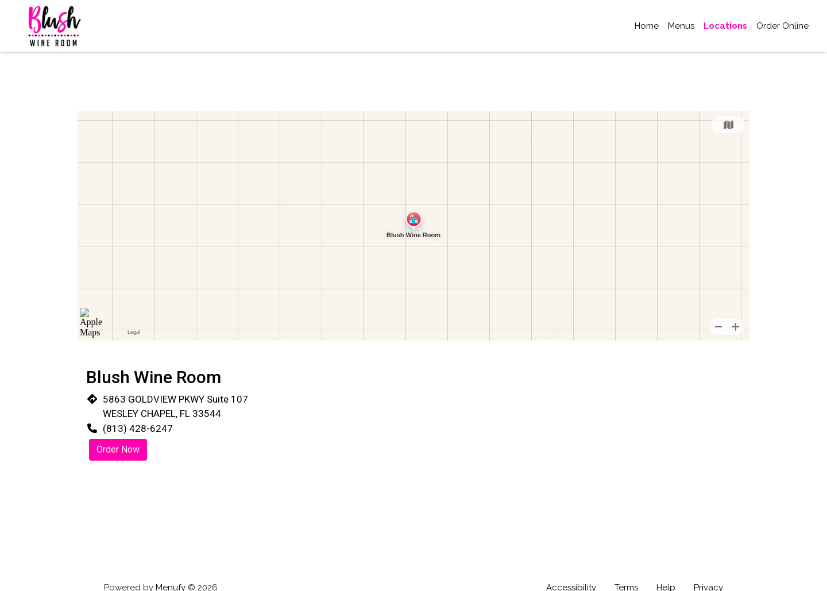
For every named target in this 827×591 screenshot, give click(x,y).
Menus (681, 26)
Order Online (782, 26)
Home (647, 26)
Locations (725, 26)
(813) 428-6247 (138, 428)
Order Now (118, 449)
